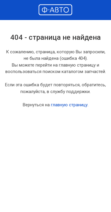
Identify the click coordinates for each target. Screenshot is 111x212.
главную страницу (69, 104)
